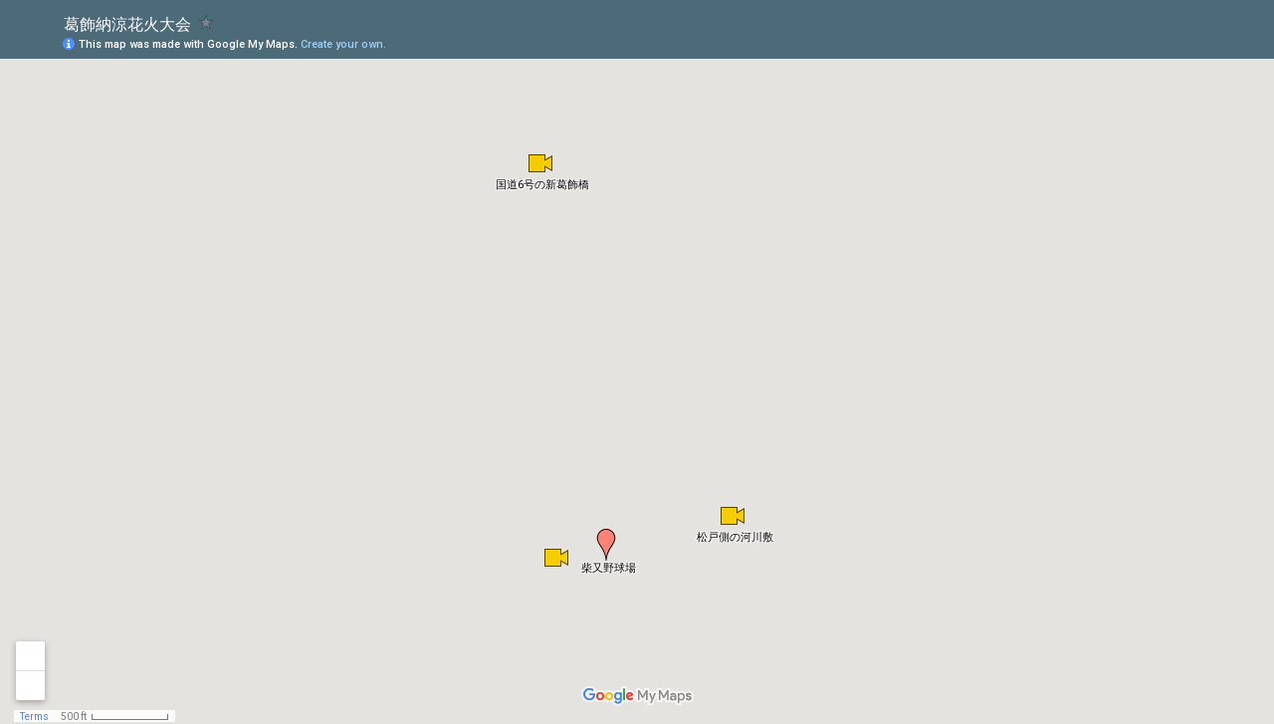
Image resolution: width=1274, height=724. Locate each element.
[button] (606, 545)
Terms (34, 716)
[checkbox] (206, 22)
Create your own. (343, 44)
